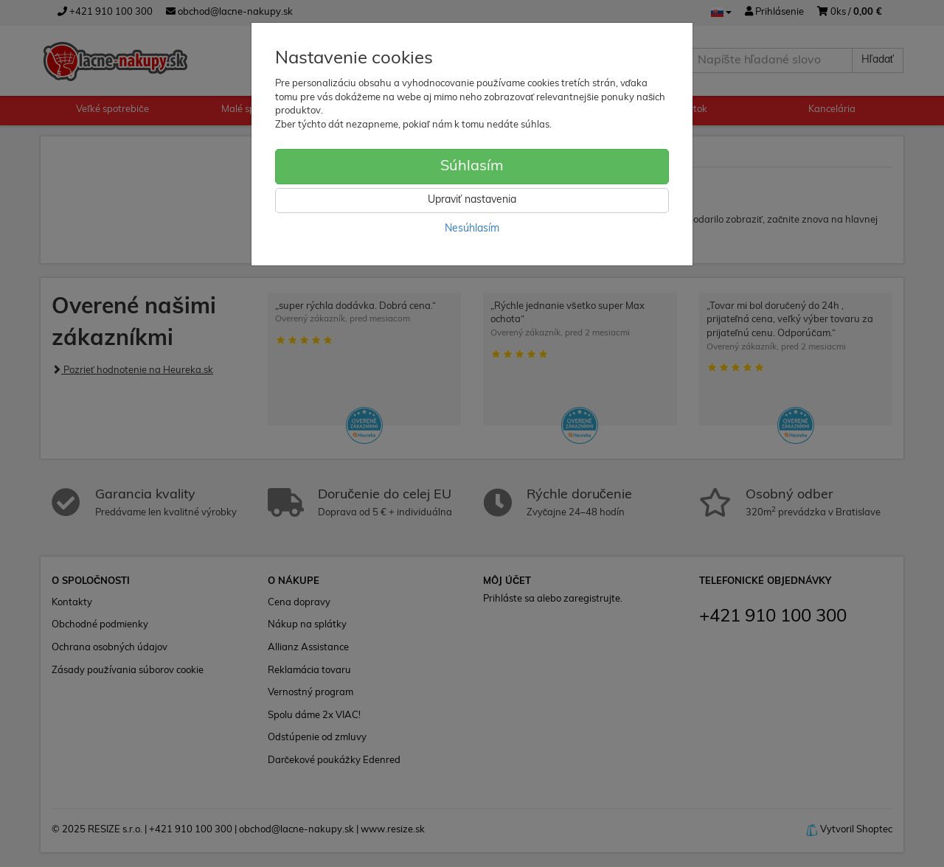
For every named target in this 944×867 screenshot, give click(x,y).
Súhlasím (472, 166)
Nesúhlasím (472, 228)
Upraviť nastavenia (472, 200)
